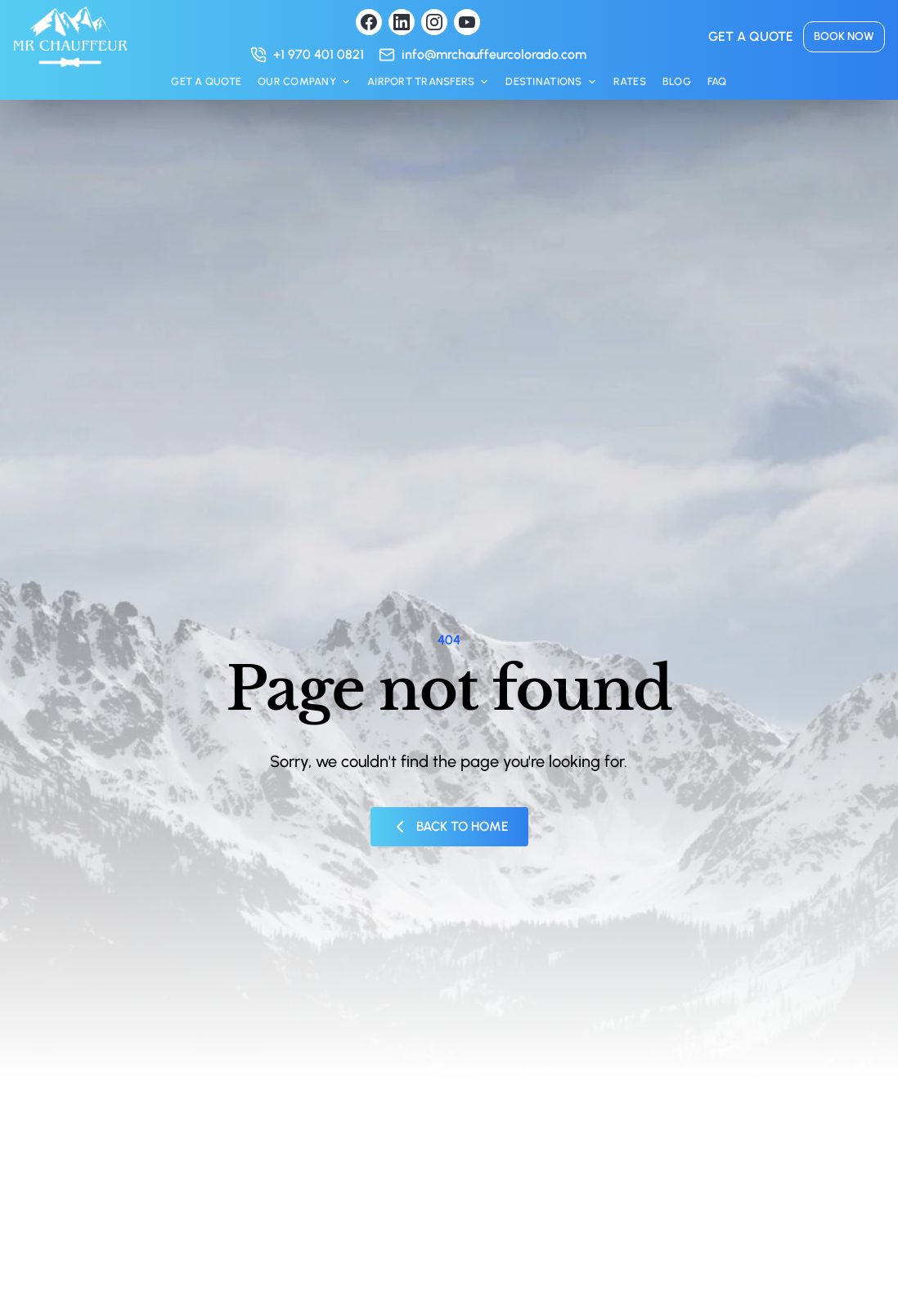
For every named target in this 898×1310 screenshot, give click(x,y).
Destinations (550, 81)
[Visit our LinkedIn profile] (401, 22)
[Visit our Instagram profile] (434, 22)
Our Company (304, 81)
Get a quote (750, 36)
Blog (676, 81)
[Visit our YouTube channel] (467, 22)
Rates (629, 81)
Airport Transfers (428, 81)
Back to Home (449, 827)
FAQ (717, 81)
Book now (844, 36)
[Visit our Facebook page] (369, 22)
